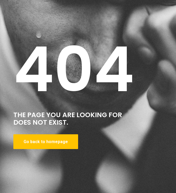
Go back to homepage (46, 141)
